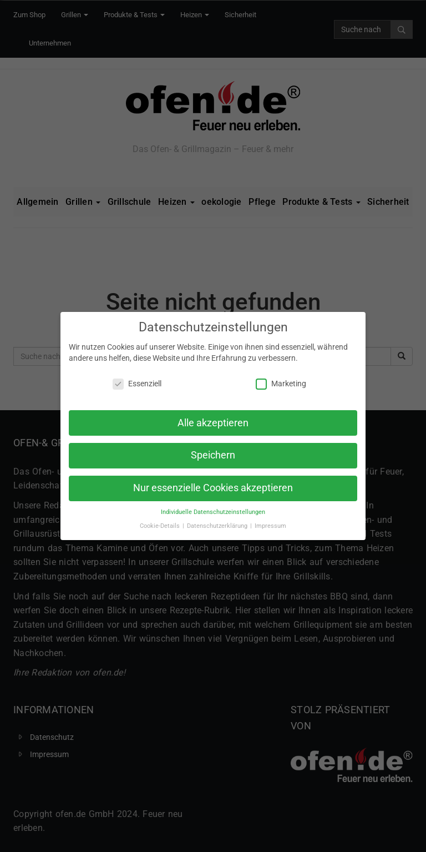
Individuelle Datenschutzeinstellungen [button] (213, 512)
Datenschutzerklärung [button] (218, 526)
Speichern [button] (213, 455)
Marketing (281, 384)
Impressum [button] (270, 526)
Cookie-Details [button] (160, 526)
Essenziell (137, 384)
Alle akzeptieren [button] (213, 422)
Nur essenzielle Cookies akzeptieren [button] (213, 487)
